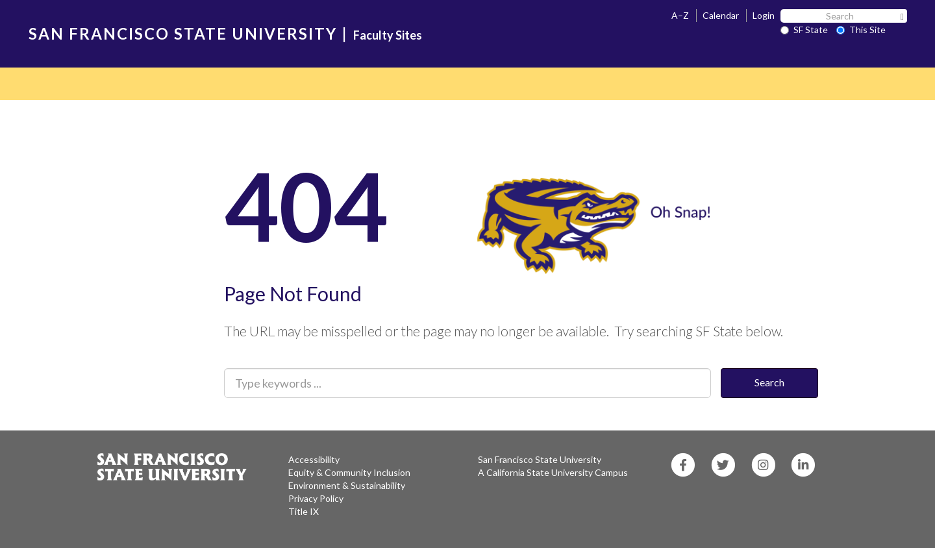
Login (764, 15)
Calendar (721, 15)
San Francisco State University (539, 459)
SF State (804, 29)
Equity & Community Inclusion (349, 472)
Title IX (303, 511)
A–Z (680, 15)
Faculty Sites (387, 35)
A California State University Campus (553, 472)
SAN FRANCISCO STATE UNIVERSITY (183, 33)
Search (769, 382)
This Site (861, 29)
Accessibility (314, 459)
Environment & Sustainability (346, 485)
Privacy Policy (315, 498)
